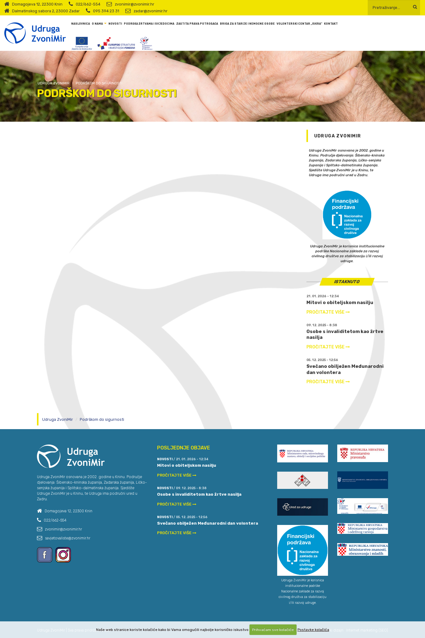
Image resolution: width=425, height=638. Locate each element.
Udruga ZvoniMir (54, 83)
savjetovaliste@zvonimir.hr (67, 538)
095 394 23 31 (106, 11)
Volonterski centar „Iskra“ (299, 23)
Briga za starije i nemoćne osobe (247, 23)
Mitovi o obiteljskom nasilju (339, 302)
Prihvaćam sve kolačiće (273, 630)
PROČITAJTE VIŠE (328, 312)
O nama (97, 23)
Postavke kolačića (313, 630)
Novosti (115, 23)
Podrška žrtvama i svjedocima (149, 23)
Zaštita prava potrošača (197, 23)
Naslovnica (80, 23)
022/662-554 (88, 4)
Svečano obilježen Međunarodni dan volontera (207, 523)
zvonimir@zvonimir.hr (134, 4)
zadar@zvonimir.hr (151, 11)
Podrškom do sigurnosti (99, 83)
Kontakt (331, 23)
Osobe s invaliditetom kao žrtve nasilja (199, 494)
